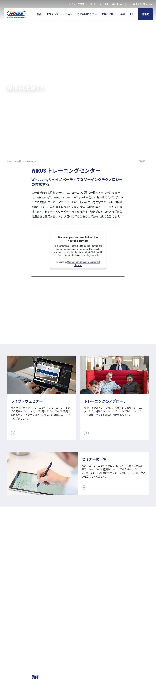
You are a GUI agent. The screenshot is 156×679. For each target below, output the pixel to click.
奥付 (9, 673)
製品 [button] (39, 14)
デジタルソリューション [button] (59, 14)
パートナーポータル (99, 4)
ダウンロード (74, 673)
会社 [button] (122, 14)
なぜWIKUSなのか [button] (87, 14)
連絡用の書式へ (138, 600)
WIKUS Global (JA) (142, 4)
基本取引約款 (43, 673)
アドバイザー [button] (108, 14)
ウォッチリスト (77, 4)
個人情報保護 (24, 673)
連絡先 (145, 14)
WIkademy (117, 4)
